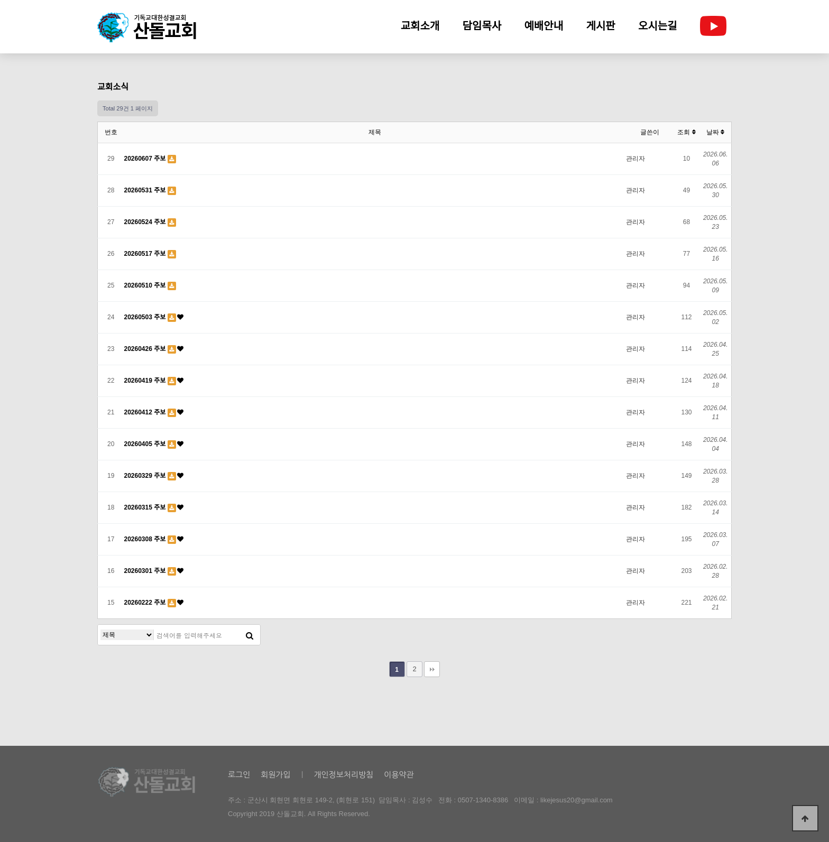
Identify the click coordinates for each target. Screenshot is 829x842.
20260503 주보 (146, 317)
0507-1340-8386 (483, 800)
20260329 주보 (146, 475)
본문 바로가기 (0, 0)
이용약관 (398, 775)
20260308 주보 (146, 539)
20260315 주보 (146, 507)
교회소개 (420, 26)
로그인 (239, 775)
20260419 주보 (146, 380)
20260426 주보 (146, 349)
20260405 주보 (146, 444)
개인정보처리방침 (343, 775)
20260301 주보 (146, 571)
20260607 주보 (146, 158)
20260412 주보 (146, 412)
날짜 (715, 132)
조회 (686, 132)
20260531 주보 (146, 190)
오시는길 (657, 26)
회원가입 (275, 775)
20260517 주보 (146, 253)
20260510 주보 (146, 285)
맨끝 (432, 669)
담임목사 (482, 26)
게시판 (600, 26)
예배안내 (544, 26)
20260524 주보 (146, 222)
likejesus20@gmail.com (576, 800)
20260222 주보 (146, 602)
